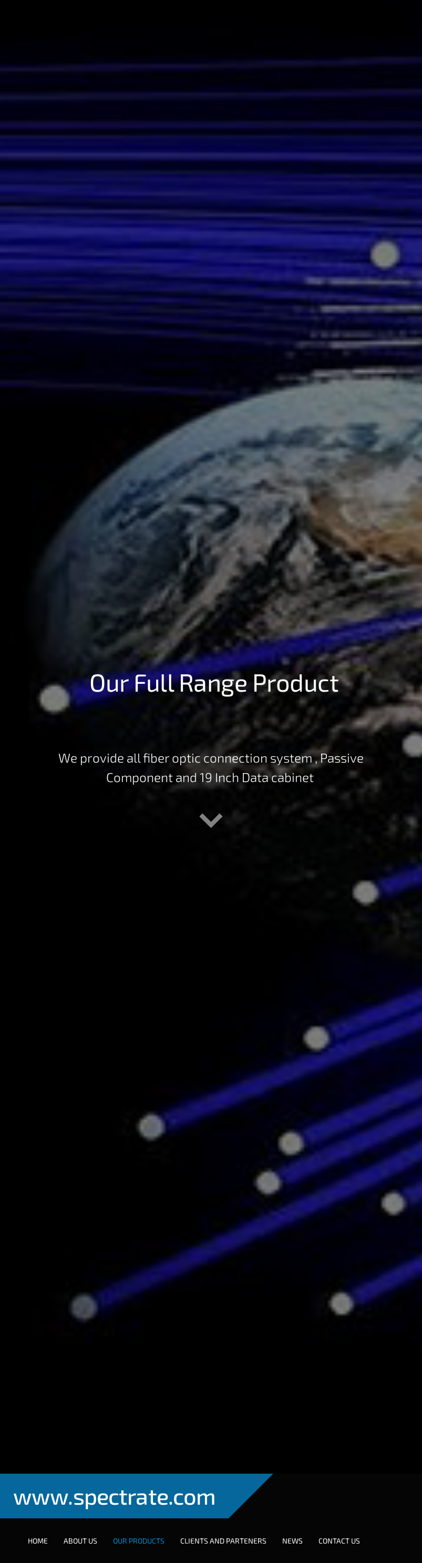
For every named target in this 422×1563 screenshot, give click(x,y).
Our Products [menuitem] (138, 1540)
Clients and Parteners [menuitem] (223, 1540)
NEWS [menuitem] (292, 1540)
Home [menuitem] (38, 1540)
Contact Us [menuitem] (339, 1540)
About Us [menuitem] (80, 1540)
